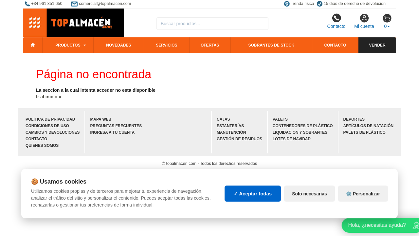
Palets (280, 119)
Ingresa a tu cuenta (112, 132)
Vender (377, 45)
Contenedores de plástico (303, 126)
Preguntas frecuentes (116, 126)
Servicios (166, 45)
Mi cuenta (364, 21)
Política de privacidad (50, 119)
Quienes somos (42, 145)
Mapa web (100, 119)
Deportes (354, 119)
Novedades (118, 45)
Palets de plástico (364, 132)
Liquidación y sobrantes (300, 132)
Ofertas (210, 45)
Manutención (231, 132)
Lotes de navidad (292, 139)
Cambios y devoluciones (53, 132)
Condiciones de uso (47, 126)
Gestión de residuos (239, 139)
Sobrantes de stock (271, 45)
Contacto (336, 21)
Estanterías (230, 126)
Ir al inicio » (48, 96)
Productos (67, 45)
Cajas (223, 119)
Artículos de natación (368, 126)
